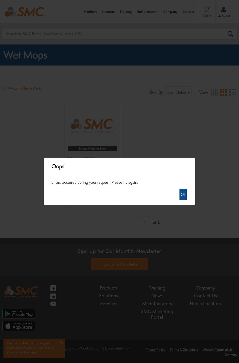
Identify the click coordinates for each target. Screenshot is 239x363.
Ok (183, 194)
